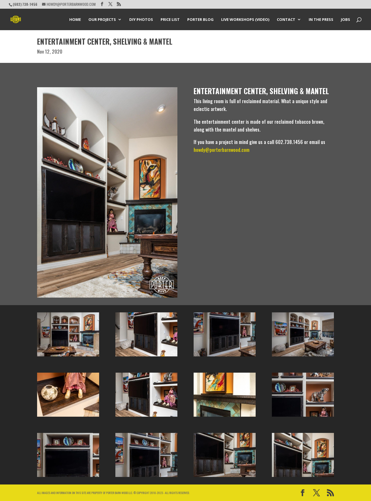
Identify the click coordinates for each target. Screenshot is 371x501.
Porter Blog (200, 19)
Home (75, 19)
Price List (170, 19)
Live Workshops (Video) (245, 19)
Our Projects (102, 19)
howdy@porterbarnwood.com (222, 149)
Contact (286, 19)
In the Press (321, 19)
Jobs (345, 19)
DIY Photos (141, 19)
